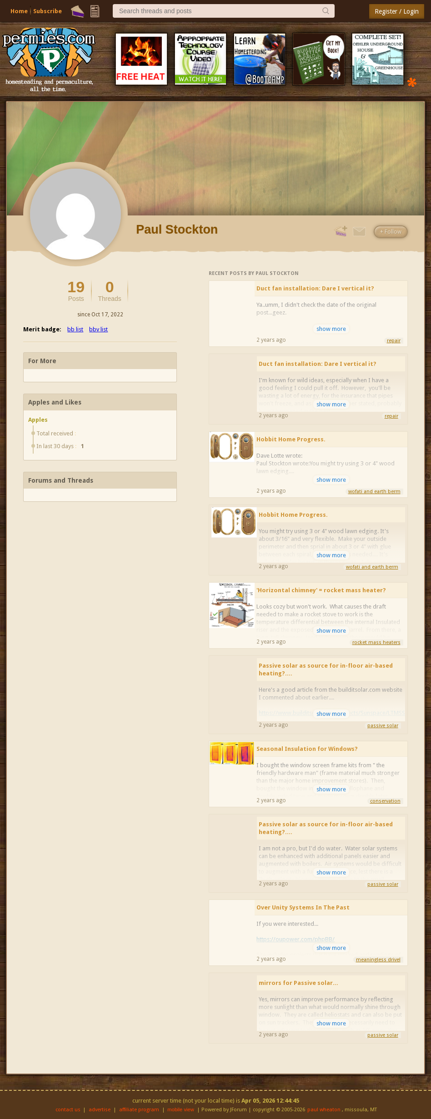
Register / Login (397, 11)
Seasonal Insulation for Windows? (307, 748)
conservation (385, 801)
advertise (99, 1110)
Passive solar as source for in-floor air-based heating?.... (326, 669)
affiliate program (139, 1110)
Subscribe (47, 11)
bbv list (98, 329)
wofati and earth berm (374, 492)
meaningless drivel (378, 960)
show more (331, 328)
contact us (67, 1110)
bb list (75, 329)
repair (394, 341)
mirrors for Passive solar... (298, 982)
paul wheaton (324, 1110)
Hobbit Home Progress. (291, 439)
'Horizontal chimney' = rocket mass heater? (321, 590)
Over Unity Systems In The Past (303, 907)
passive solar (382, 726)
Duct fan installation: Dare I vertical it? (315, 288)
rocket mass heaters (376, 642)
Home (19, 11)
